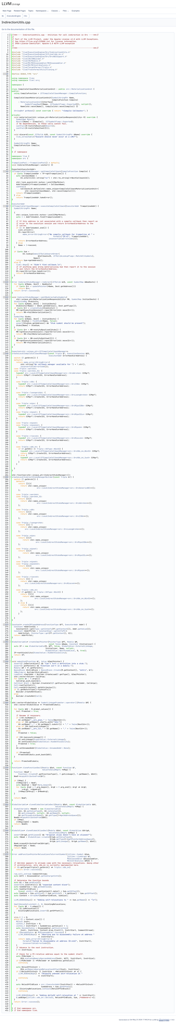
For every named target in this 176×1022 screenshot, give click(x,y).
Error (14, 282)
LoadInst (18, 674)
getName (29, 111)
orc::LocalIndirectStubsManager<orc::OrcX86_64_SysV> (62, 609)
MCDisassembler (74, 859)
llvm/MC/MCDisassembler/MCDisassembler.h (44, 63)
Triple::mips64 (29, 423)
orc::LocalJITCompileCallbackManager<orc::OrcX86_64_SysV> (59, 457)
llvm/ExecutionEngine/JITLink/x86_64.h (43, 54)
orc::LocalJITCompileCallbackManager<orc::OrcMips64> (54, 427)
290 (5, 661)
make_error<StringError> (35, 234)
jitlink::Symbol (75, 854)
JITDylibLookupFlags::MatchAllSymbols (72, 256)
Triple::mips (28, 403)
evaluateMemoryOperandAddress (40, 958)
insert (43, 911)
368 (5, 830)
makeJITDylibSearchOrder (46, 254)
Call (27, 683)
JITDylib (39, 134)
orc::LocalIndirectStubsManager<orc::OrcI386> (61, 516)
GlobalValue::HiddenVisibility (49, 652)
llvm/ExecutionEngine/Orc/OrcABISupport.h (44, 56)
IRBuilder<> (20, 672)
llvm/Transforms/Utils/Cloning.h (39, 69)
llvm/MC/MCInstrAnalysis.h (36, 65)
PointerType (55, 642)
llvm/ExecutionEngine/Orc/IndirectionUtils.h (46, 52)
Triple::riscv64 (30, 436)
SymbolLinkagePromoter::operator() (59, 702)
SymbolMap (21, 119)
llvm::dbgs (21, 264)
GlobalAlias (18, 830)
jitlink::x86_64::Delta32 (40, 997)
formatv (57, 236)
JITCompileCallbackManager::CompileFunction (63, 93)
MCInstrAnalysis (75, 861)
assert (19, 323)
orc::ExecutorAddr (50, 984)
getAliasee (33, 835)
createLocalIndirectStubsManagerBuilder (32, 477)
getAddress (43, 887)
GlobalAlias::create (38, 837)
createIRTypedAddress (33, 624)
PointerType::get (40, 633)
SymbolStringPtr (60, 97)
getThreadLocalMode (31, 815)
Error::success (29, 290)
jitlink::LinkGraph (77, 856)
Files (66, 11)
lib (3, 16)
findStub (36, 321)
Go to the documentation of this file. (18, 29)
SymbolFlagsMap (32, 104)
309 (5, 702)
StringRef (19, 111)
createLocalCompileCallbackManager (30, 353)
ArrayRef (34, 895)
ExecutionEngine (14, 16)
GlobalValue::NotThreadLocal (60, 650)
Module (70, 642)
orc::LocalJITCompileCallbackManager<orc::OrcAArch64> (53, 373)
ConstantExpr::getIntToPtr (52, 631)
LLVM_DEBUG (19, 900)
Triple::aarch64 (27, 368)
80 (5, 206)
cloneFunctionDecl (32, 767)
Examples (76, 11)
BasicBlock (19, 670)
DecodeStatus (28, 928)
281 (5, 642)
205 (5, 477)
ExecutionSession (76, 353)
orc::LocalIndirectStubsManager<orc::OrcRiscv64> (50, 583)
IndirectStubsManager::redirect (34, 282)
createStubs (36, 308)
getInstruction (59, 928)
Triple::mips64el (30, 425)
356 (5, 804)
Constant (16, 624)
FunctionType (52, 624)
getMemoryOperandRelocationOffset (42, 969)
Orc (25, 16)
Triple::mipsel (29, 412)
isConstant (53, 811)
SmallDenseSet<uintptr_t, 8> (28, 904)
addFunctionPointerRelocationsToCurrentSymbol (42, 854)
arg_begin (44, 785)
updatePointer (39, 286)
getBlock (33, 882)
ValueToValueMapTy (51, 770)
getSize (38, 893)
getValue (82, 629)
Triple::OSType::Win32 (48, 449)
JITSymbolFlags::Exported (63, 104)
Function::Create (27, 774)
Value (44, 661)
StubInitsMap (20, 301)
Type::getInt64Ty (43, 629)
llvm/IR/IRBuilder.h (33, 59)
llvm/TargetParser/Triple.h (37, 67)
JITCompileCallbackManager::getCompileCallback (36, 171)
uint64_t (20, 923)
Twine (58, 644)
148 (5, 353)
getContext (61, 629)
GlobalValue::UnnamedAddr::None (52, 748)
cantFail (20, 126)
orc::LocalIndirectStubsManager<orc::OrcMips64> (61, 570)
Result (30, 119)
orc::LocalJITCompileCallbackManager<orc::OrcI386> (53, 384)
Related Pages (20, 11)
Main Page (7, 11)
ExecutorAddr (18, 204)
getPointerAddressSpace (80, 839)
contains (46, 989)
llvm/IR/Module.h (31, 61)
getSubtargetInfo (50, 876)
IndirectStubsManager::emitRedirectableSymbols (41, 297)
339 (5, 767)
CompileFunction (70, 171)
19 (5, 74)
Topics (30, 11)
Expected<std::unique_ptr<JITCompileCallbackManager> (39, 351)
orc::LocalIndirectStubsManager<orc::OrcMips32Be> (62, 542)
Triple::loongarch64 (32, 392)
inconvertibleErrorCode (61, 238)
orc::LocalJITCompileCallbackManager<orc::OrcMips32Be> (56, 405)
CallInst (18, 683)
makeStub (21, 661)
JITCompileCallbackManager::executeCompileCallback (38, 206)
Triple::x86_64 (29, 447)
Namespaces (42, 11)
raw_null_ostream (22, 874)
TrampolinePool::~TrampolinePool (29, 163)
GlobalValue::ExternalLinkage (77, 646)
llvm (31, 78)
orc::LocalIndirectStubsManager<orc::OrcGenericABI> (64, 488)
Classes (55, 11)
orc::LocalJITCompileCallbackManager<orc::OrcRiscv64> (55, 438)
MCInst (19, 921)
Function (31, 661)
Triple (58, 353)
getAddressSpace (69, 815)
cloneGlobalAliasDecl (37, 830)
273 (5, 624)
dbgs (28, 900)
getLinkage (27, 813)
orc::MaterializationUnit (79, 89)
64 (5, 171)
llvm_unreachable (25, 137)
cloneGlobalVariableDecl (41, 804)
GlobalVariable (19, 642)
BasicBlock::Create (51, 670)
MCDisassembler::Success (50, 932)
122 (5, 297)
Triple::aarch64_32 (29, 371)
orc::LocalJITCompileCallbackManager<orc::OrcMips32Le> (56, 414)
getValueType (33, 811)
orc (24, 158)
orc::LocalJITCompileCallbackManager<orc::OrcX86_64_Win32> (60, 451)
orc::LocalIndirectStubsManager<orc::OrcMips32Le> (62, 555)
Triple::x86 (28, 382)
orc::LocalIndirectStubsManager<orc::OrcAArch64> (62, 503)
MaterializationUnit (30, 102)
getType (52, 815)
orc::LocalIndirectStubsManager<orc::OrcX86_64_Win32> (63, 598)
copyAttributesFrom (30, 776)
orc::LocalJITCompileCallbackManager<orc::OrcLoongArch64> (57, 395)
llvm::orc (34, 80)
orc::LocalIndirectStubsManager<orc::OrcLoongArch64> (52, 529)
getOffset (72, 891)
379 (5, 854)
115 (5, 282)
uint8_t (30, 891)
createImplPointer (38, 642)
